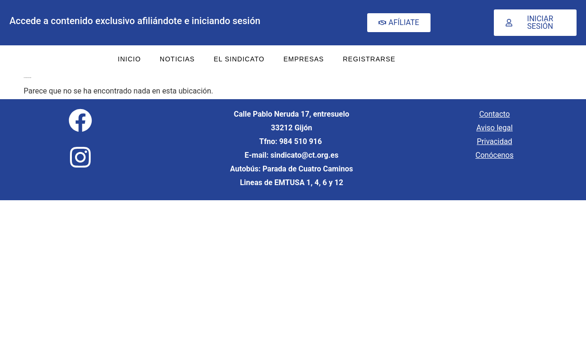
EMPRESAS (304, 59)
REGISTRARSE (369, 59)
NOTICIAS (177, 59)
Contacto (494, 114)
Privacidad (494, 141)
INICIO (129, 59)
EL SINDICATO (239, 59)
